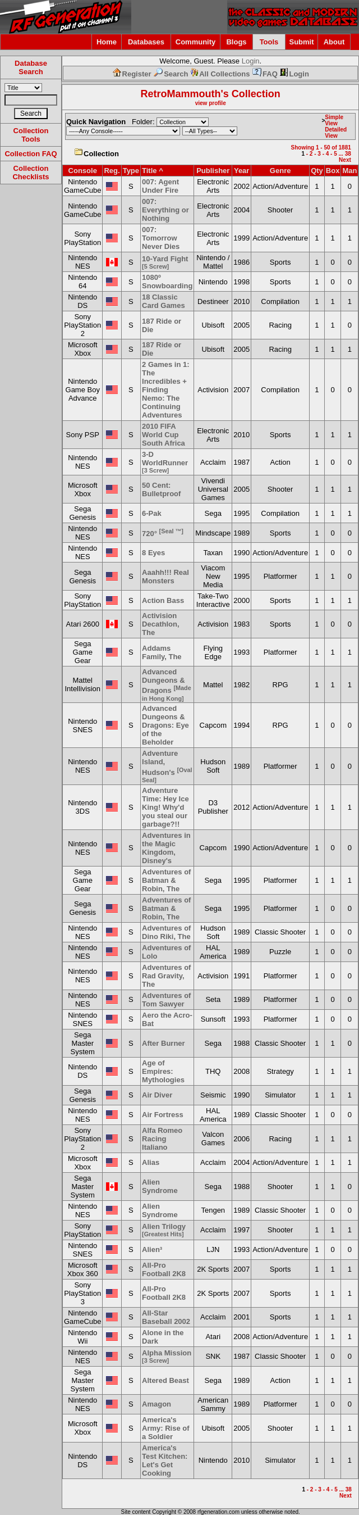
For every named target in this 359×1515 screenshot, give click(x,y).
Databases (146, 42)
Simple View (334, 120)
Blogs (236, 42)
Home (106, 42)
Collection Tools (31, 134)
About (334, 42)
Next (345, 160)
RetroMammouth (181, 93)
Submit (301, 42)
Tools (269, 42)
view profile (210, 103)
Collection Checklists (30, 172)
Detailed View (336, 132)
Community (196, 42)
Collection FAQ (30, 153)
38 (348, 154)
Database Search (31, 67)
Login (251, 61)
